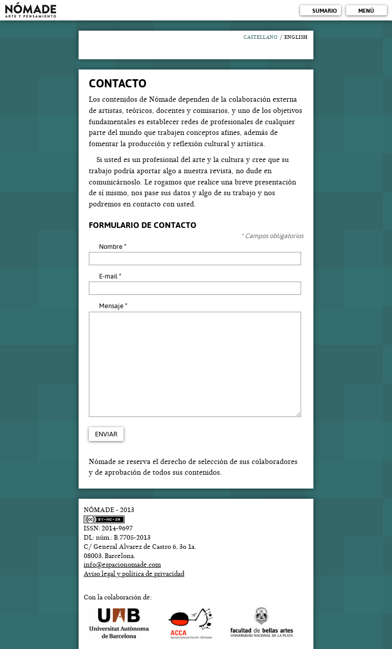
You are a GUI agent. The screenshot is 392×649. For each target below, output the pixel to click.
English (295, 37)
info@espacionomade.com (122, 564)
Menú (366, 11)
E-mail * (110, 276)
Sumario (324, 11)
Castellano (260, 37)
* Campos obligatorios (272, 236)
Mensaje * (113, 306)
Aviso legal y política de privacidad (134, 573)
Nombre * (113, 246)
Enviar (106, 434)
